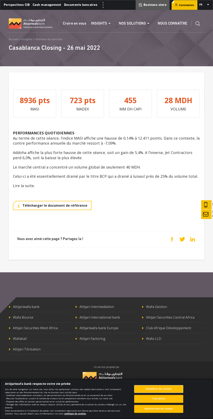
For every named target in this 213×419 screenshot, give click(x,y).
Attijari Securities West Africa (35, 328)
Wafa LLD (153, 338)
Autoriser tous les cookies (159, 409)
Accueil (13, 39)
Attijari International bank (99, 317)
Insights (27, 39)
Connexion (184, 5)
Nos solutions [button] (132, 24)
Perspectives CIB (17, 5)
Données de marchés (49, 39)
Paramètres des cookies (159, 389)
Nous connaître (172, 24)
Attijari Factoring (92, 338)
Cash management (47, 5)
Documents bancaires (80, 5)
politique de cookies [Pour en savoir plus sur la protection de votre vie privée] (75, 413)
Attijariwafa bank (26, 306)
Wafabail (20, 338)
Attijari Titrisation (27, 349)
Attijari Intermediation (96, 306)
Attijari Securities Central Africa (170, 317)
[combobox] (204, 5)
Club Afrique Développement (168, 328)
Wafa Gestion (156, 306)
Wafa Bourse (23, 317)
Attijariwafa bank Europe (98, 328)
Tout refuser (158, 399)
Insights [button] (99, 24)
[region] (106, 399)
